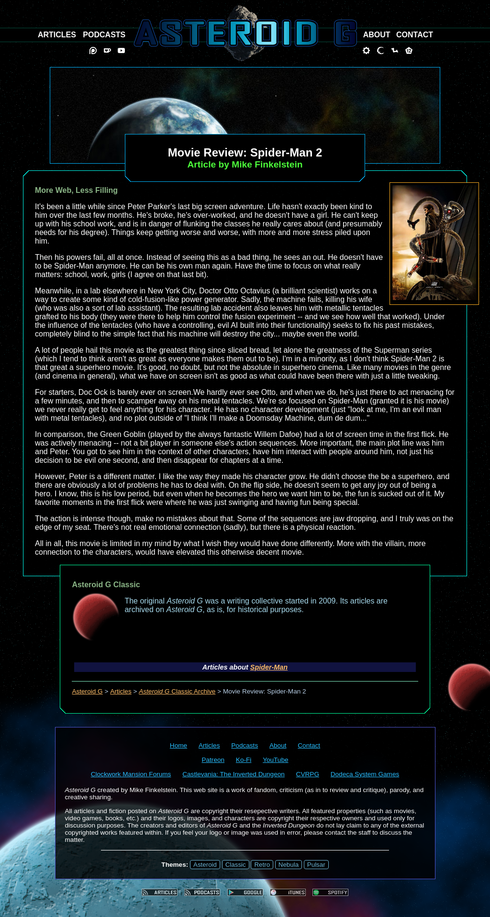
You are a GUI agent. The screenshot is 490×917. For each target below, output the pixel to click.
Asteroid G (87, 691)
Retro (262, 864)
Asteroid (205, 864)
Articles (121, 691)
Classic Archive (177, 691)
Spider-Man (269, 667)
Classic (235, 864)
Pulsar (316, 864)
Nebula (288, 864)
